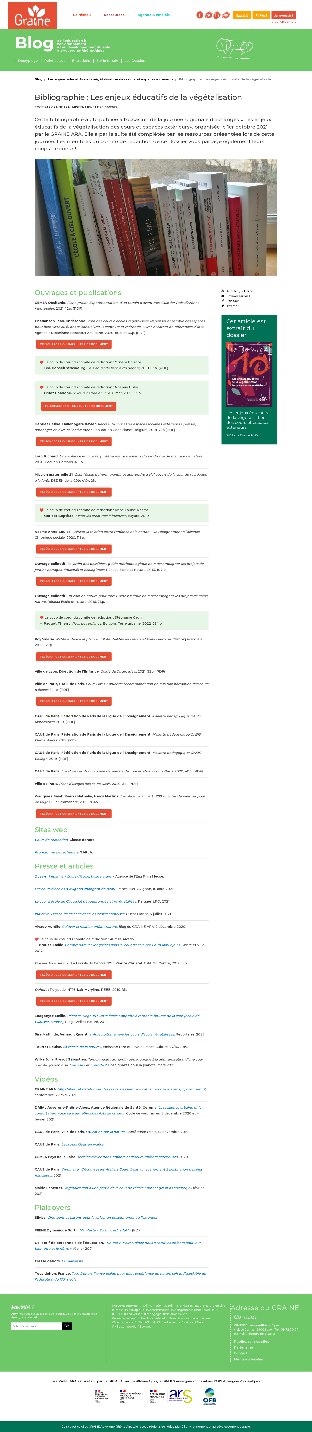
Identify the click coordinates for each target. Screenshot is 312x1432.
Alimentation (153, 1305)
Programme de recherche (56, 852)
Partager (230, 300)
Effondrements (169, 1322)
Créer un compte (283, 21)
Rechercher (189, 15)
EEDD (118, 1314)
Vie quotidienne (176, 1314)
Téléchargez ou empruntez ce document (74, 344)
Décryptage (28, 61)
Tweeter (230, 306)
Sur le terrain (107, 61)
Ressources (114, 15)
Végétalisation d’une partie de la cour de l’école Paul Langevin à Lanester (125, 1188)
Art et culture (166, 1318)
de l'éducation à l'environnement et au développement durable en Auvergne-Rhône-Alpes (83, 46)
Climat (150, 1322)
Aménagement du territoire (134, 1318)
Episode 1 (77, 1065)
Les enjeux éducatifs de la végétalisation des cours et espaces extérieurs (111, 79)
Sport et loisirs (123, 1322)
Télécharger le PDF (237, 291)
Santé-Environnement (195, 1318)
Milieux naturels (125, 1326)
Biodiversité (134, 1314)
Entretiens (81, 61)
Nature (188, 1322)
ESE (216, 1310)
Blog (34, 43)
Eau (198, 1305)
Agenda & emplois (153, 15)
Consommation (158, 1310)
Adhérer (242, 15)
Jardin (170, 1305)
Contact (240, 1353)
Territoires (185, 1305)
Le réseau (82, 15)
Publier (261, 15)
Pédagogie (154, 1314)
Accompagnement (127, 1305)
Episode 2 (98, 1065)
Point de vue (55, 61)
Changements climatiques (191, 1310)
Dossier (74, 876)
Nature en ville (215, 1305)
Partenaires (244, 1347)
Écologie (146, 1326)
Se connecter (284, 15)
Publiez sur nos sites (251, 1341)
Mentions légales (248, 1359)
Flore (200, 1322)
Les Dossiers (135, 61)
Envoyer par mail (236, 296)
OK (66, 1326)
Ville (140, 1322)
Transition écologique (129, 1310)
